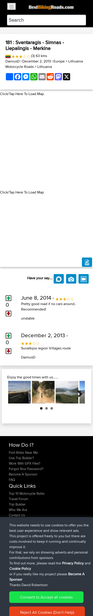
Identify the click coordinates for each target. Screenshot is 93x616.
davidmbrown (19, 539)
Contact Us (17, 515)
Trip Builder (17, 504)
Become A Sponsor (23, 474)
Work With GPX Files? (24, 463)
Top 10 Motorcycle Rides (27, 493)
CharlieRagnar (20, 561)
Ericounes (16, 556)
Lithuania (44, 66)
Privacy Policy (69, 598)
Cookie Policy (13, 604)
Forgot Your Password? (26, 468)
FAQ (12, 479)
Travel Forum (18, 499)
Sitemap (51, 598)
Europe (59, 61)
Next (78, 392)
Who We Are (18, 509)
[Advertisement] (46, 143)
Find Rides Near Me (23, 452)
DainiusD (12, 61)
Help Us (15, 520)
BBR (35, 534)
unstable (28, 318)
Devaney (16, 545)
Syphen (15, 534)
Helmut (14, 550)
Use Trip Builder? (21, 458)
